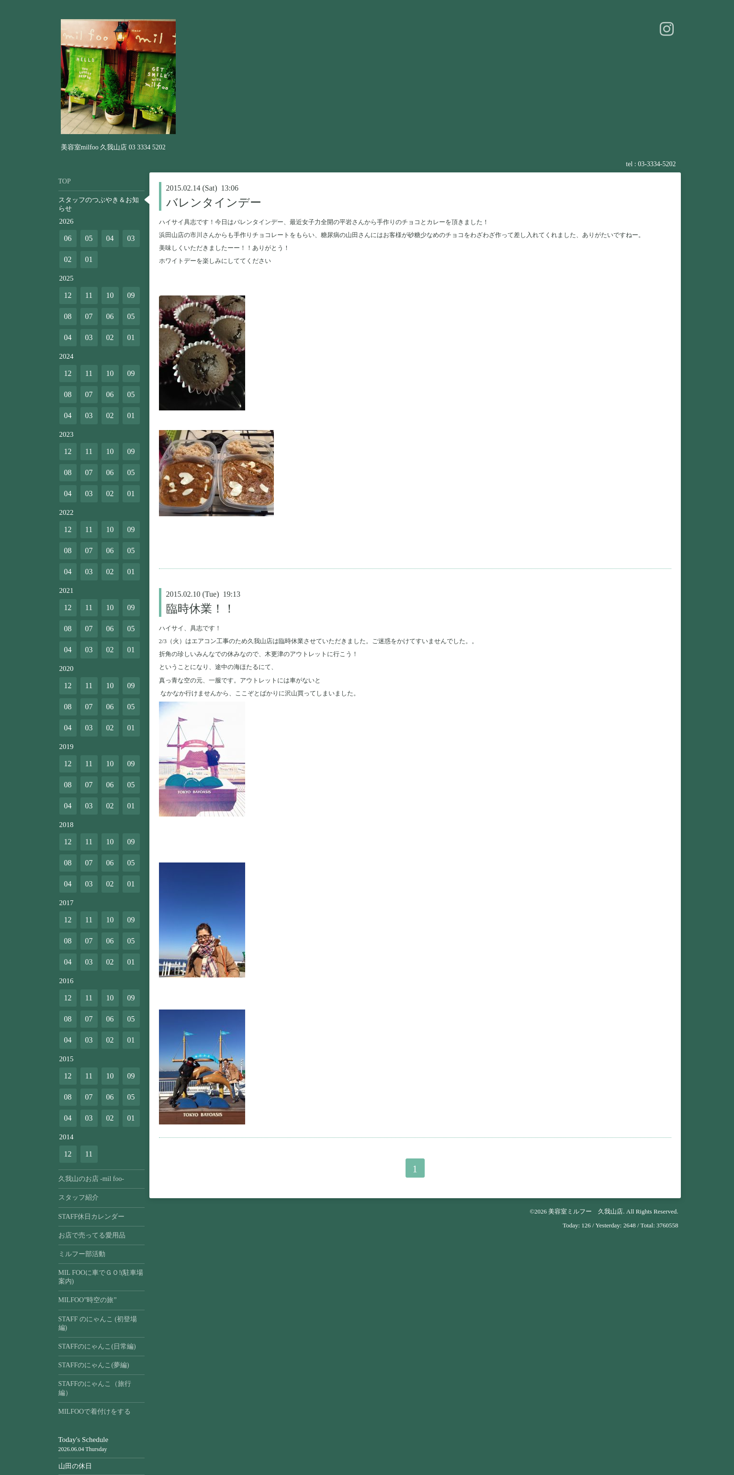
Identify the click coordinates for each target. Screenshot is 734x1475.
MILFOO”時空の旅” (87, 1300)
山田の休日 (75, 1466)
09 (131, 295)
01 (89, 259)
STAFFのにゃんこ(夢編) (93, 1365)
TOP (64, 181)
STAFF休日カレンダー (91, 1216)
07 (89, 316)
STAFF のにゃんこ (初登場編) (97, 1323)
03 (131, 238)
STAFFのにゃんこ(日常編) (97, 1346)
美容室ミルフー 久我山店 (585, 1211)
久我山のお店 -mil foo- (91, 1178)
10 (110, 295)
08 (68, 316)
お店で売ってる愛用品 (91, 1235)
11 (88, 295)
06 (68, 238)
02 (68, 259)
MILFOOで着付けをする (94, 1411)
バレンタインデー (213, 202)
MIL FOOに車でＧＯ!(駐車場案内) (101, 1277)
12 (68, 295)
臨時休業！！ (200, 608)
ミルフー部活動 (81, 1254)
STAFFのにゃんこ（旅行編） (95, 1388)
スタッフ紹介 (78, 1197)
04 (110, 238)
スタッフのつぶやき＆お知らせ (98, 204)
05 (89, 238)
